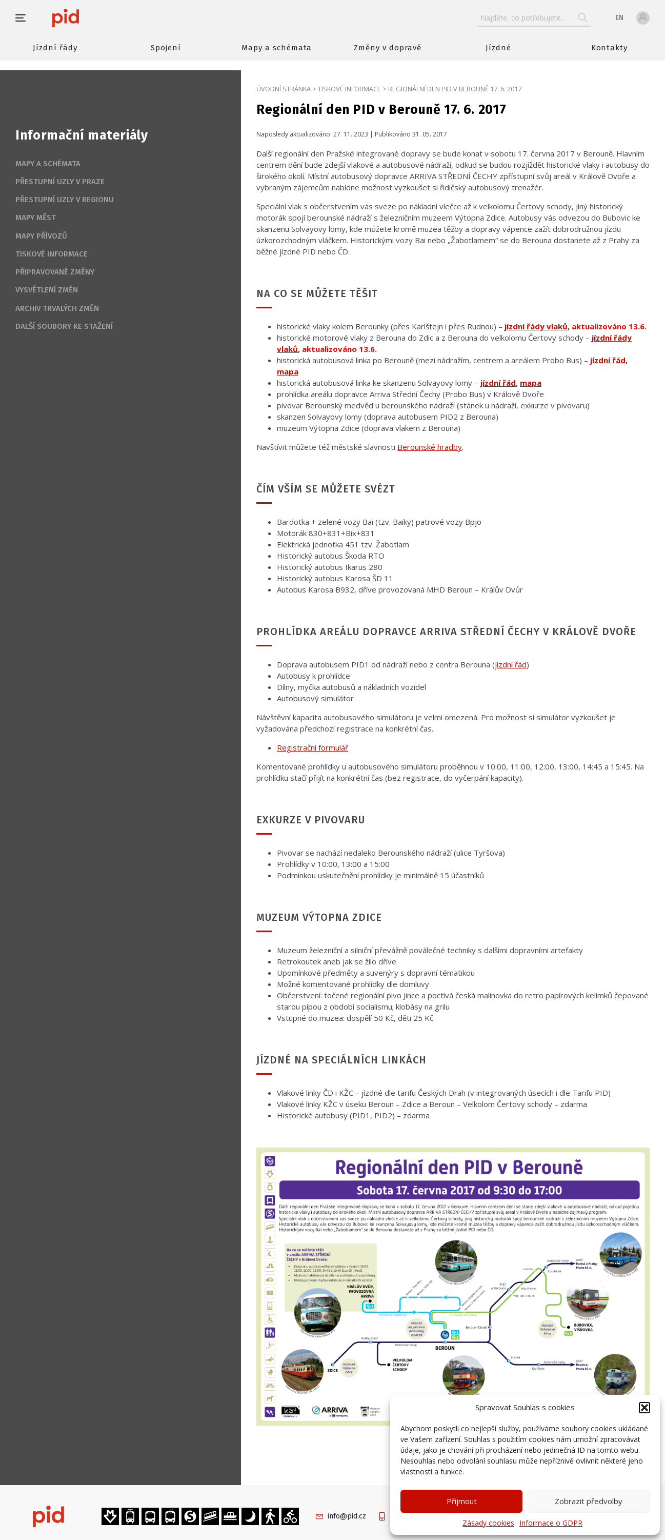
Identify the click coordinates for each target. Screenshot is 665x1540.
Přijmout (462, 1501)
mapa (287, 371)
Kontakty (609, 47)
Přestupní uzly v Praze (60, 181)
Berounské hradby (429, 447)
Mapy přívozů (41, 236)
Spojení (166, 47)
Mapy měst (35, 217)
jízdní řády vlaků (536, 326)
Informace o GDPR (550, 1523)
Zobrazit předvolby (588, 1501)
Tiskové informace (349, 88)
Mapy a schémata (276, 47)
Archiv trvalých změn (57, 308)
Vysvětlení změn (46, 289)
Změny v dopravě (387, 47)
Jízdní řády (55, 47)
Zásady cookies (488, 1523)
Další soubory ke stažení (64, 326)
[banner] (96, 18)
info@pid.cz (347, 1516)
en (619, 17)
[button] (644, 1408)
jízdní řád (511, 664)
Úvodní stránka (283, 88)
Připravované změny (54, 272)
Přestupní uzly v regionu (64, 199)
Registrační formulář (312, 747)
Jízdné (498, 47)
